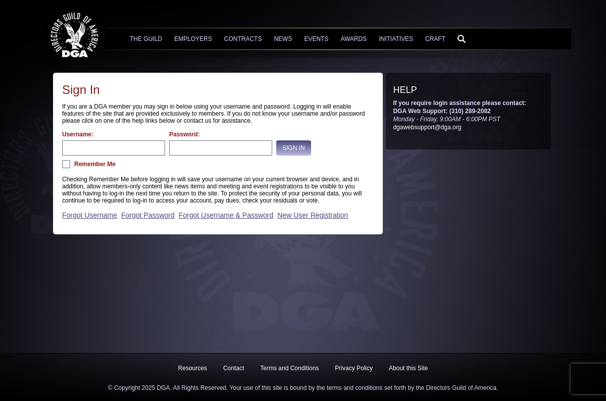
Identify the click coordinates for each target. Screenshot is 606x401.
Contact (233, 368)
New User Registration (312, 215)
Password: (184, 134)
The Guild (146, 38)
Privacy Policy (354, 368)
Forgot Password (148, 215)
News (283, 38)
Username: (77, 134)
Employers (193, 38)
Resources (192, 368)
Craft (435, 38)
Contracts (243, 38)
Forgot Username (89, 215)
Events (316, 38)
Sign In (293, 148)
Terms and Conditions (289, 368)
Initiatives (396, 38)
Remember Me (95, 164)
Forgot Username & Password (226, 215)
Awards (353, 38)
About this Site (408, 368)
